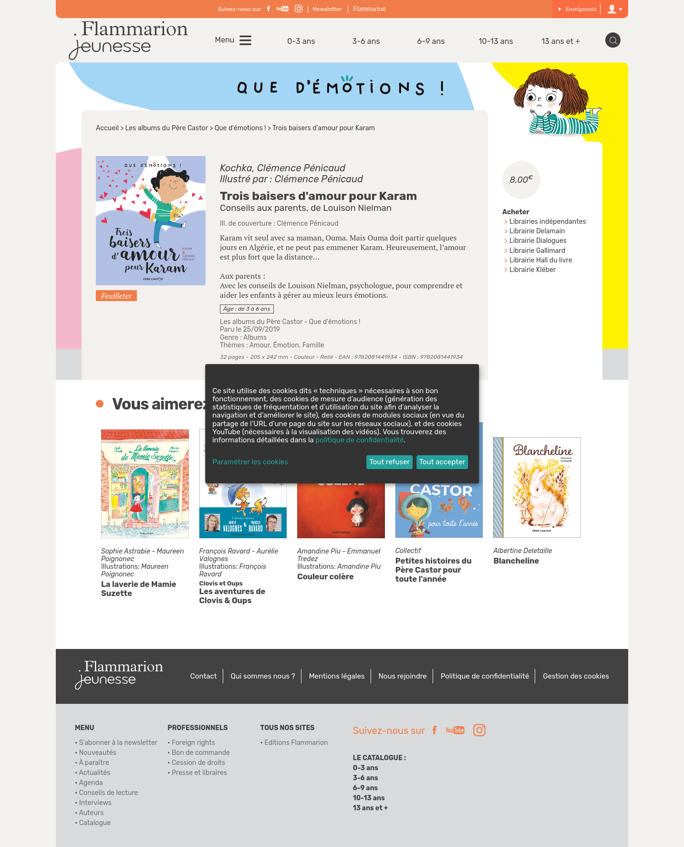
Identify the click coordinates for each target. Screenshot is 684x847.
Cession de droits (198, 763)
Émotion (286, 345)
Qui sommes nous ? (263, 676)
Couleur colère (325, 576)
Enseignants (577, 8)
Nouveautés (97, 753)
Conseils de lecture (108, 793)
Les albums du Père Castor (166, 128)
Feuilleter (116, 296)
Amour (259, 345)
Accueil (107, 128)
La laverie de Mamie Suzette (138, 589)
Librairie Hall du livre (540, 260)
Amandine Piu (319, 551)
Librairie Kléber (532, 270)
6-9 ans (431, 41)
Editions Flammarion (296, 743)
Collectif (408, 551)
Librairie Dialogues (538, 241)
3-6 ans (366, 41)
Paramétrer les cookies (250, 462)
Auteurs (91, 813)
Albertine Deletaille (522, 551)
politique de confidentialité (360, 440)
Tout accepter (442, 462)
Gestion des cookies (576, 676)
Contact (203, 676)
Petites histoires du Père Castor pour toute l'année (433, 570)
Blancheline (516, 561)
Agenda (91, 783)
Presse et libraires (199, 773)
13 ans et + (560, 41)
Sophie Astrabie (125, 551)
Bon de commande (201, 753)
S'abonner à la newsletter (118, 743)
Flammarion (369, 8)
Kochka (236, 168)
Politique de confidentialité (485, 676)
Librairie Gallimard (537, 251)
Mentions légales (337, 676)
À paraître (94, 763)
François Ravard (224, 551)
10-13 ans (496, 41)
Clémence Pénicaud (301, 168)
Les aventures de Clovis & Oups (232, 596)
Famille (313, 345)
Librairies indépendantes (547, 222)
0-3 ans (301, 41)
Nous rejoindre (402, 676)
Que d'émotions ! (240, 128)
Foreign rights (193, 743)
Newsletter (327, 9)
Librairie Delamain (537, 231)
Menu (225, 40)
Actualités (94, 773)
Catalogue (95, 823)
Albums (255, 338)
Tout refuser (389, 462)
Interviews (95, 803)
